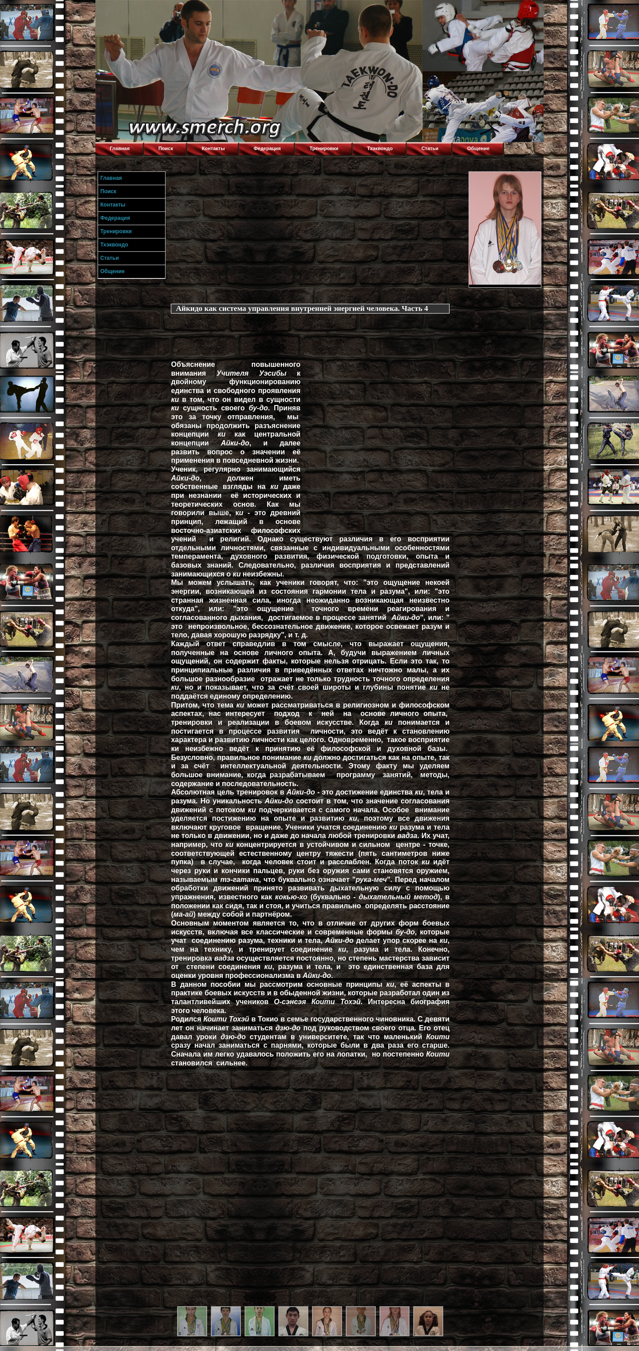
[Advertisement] (317, 233)
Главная (120, 148)
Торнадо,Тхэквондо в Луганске (162, 11)
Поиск (165, 148)
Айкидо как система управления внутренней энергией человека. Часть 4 (302, 308)
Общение (478, 148)
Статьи (430, 148)
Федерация (266, 148)
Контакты (213, 148)
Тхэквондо (380, 148)
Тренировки (324, 148)
